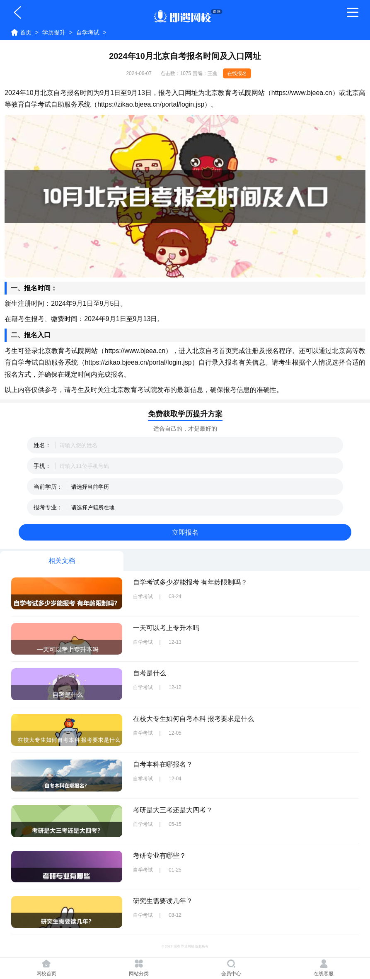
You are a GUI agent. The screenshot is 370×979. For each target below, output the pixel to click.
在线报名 (237, 73)
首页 (25, 32)
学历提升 (53, 32)
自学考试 (87, 32)
